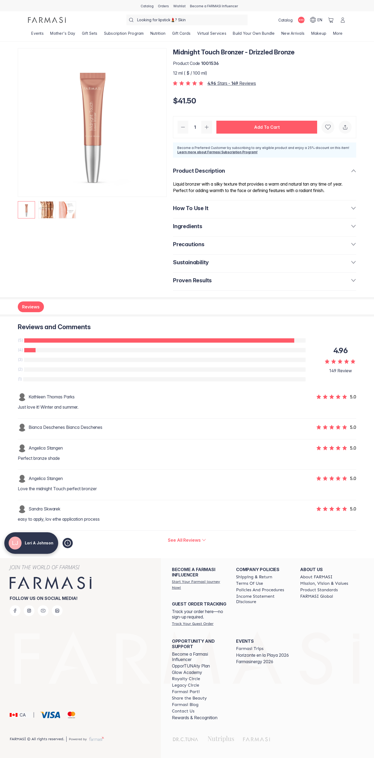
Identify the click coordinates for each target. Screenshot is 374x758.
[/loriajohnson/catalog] (147, 5)
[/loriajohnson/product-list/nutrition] (158, 35)
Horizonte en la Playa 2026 (262, 655)
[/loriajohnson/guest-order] (192, 624)
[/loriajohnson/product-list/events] (37, 35)
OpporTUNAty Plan (191, 666)
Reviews (31, 307)
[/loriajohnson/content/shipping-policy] (254, 577)
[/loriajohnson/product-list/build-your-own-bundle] (254, 35)
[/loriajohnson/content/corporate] (316, 596)
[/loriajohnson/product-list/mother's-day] (63, 35)
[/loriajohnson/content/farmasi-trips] (250, 648)
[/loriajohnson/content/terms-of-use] (249, 583)
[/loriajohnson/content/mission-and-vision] (324, 583)
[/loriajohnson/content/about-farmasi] (316, 577)
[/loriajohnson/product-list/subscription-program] (124, 35)
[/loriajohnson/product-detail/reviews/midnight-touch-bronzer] (187, 540)
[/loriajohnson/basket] (331, 20)
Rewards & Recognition (194, 717)
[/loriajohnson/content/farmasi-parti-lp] (186, 691)
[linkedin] (57, 610)
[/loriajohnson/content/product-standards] (319, 590)
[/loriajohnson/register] (163, 5)
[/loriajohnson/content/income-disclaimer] (263, 599)
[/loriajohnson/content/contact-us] (183, 711)
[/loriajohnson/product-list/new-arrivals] (293, 35)
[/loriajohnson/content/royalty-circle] (186, 678)
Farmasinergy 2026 (254, 661)
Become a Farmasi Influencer (190, 656)
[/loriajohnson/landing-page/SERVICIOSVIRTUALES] (212, 35)
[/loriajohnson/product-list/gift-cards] (181, 35)
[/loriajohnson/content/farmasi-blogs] (185, 704)
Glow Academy (187, 672)
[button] (266, 127)
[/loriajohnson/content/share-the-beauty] (189, 698)
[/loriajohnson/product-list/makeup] (319, 35)
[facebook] (15, 610)
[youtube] (43, 610)
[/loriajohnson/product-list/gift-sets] (90, 35)
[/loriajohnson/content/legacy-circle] (185, 685)
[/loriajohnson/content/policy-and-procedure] (260, 590)
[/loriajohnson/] (47, 19)
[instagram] (29, 610)
